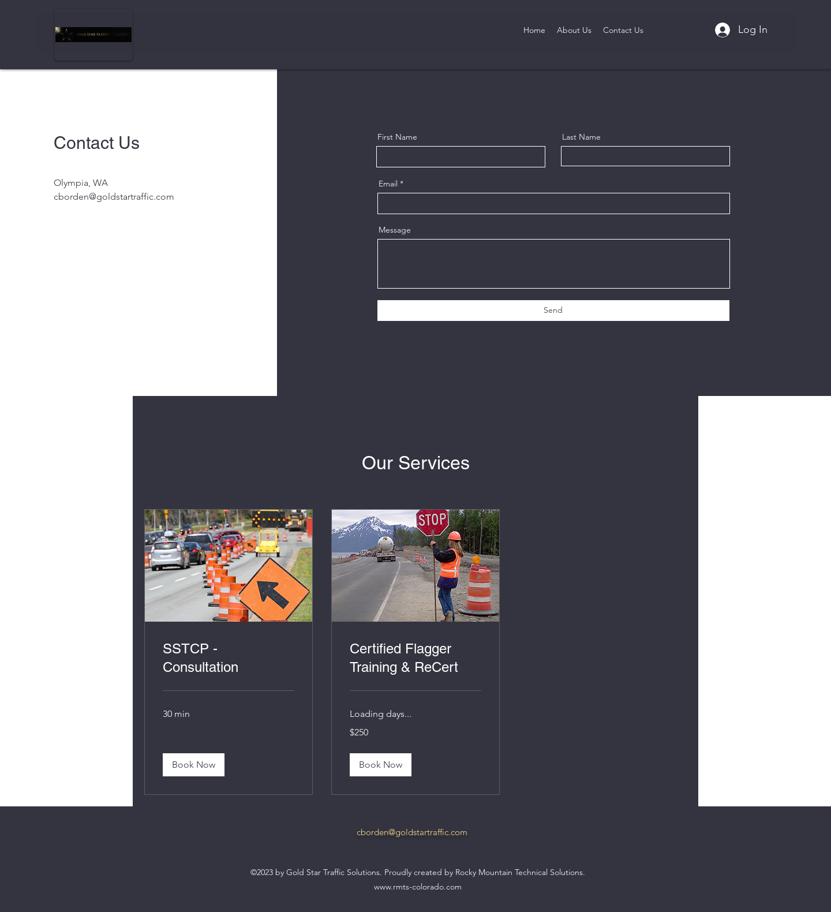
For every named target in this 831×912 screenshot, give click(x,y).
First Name (397, 137)
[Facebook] (57, 252)
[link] (228, 658)
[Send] (553, 310)
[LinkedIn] (92, 252)
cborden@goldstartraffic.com (114, 196)
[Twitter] (75, 252)
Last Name (581, 137)
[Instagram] (109, 252)
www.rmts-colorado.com (418, 886)
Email (388, 184)
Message (395, 230)
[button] (193, 764)
